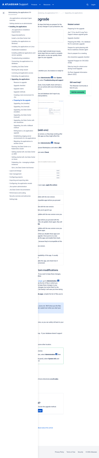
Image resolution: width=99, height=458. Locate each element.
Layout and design (15, 171)
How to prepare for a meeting (77, 53)
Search (87, 4)
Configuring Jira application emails (20, 183)
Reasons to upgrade (20, 82)
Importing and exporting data (18, 180)
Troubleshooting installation (21, 58)
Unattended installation (19, 50)
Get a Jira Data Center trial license (23, 167)
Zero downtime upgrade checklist (78, 57)
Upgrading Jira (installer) (22, 103)
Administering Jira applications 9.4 (19, 12)
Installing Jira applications (18, 26)
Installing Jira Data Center (20, 66)
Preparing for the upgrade (22, 100)
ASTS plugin (38, 281)
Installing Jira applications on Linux (23, 46)
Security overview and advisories (20, 196)
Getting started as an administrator (20, 23)
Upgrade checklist (19, 85)
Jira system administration (18, 186)
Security (80, 452)
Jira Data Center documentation (19, 190)
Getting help (13, 199)
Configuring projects (16, 177)
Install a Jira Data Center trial (21, 38)
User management (15, 174)
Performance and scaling (17, 193)
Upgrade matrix (19, 89)
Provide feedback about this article (41, 428)
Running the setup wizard (20, 70)
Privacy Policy (59, 452)
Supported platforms (18, 35)
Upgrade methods (19, 92)
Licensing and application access (22, 73)
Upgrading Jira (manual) (21, 106)
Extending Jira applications (20, 76)
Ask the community (77, 92)
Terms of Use (71, 452)
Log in (93, 4)
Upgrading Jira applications (21, 79)
